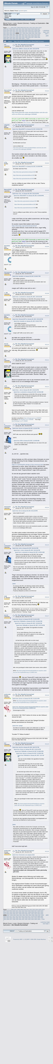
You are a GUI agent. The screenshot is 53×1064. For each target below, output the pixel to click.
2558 (23, 33)
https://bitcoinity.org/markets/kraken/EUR (24, 226)
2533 (20, 30)
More (32, 19)
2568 (17, 34)
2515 (40, 27)
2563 (39, 33)
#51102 (47, 91)
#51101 (47, 45)
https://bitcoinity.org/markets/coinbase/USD (24, 172)
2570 (23, 34)
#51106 (47, 246)
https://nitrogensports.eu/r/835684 (32, 418)
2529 (7, 30)
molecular (7, 694)
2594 (23, 37)
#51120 (47, 851)
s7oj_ (6, 162)
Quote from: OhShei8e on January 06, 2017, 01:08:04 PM (28, 621)
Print (47, 35)
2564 (4, 34)
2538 (35, 30)
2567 (14, 34)
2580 (17, 36)
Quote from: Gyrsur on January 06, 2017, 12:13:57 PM (26, 428)
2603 (14, 38)
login (20, 10)
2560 (30, 33)
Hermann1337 (8, 272)
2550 (35, 31)
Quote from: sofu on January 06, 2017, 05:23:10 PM (25, 548)
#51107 (47, 273)
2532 (17, 30)
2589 (7, 37)
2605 (20, 38)
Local (14, 23)
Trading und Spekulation (37, 23)
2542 (10, 31)
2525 (32, 29)
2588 (4, 37)
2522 (23, 29)
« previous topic (46, 31)
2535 (26, 30)
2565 (7, 34)
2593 (20, 37)
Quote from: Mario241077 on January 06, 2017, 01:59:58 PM (27, 166)
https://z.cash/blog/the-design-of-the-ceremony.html (27, 464)
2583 (26, 36)
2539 (38, 30)
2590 (10, 37)
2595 (26, 37)
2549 (32, 31)
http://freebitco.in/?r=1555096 (25, 419)
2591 (14, 37)
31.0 (10, 16)
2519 (14, 29)
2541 (7, 31)
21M (5, 596)
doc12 (6, 344)
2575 (38, 34)
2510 (24, 27)
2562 (36, 33)
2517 (7, 29)
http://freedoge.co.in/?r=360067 (20, 421)
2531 (14, 30)
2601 (7, 38)
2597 (32, 37)
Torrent (6, 17)
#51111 (47, 360)
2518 (10, 29)
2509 (21, 27)
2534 (23, 30)
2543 (14, 31)
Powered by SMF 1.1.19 (19, 939)
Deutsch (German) (23, 23)
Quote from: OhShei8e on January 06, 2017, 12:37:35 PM (30, 625)
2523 (26, 29)
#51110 (47, 344)
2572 (29, 34)
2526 (35, 29)
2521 (20, 29)
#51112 (47, 386)
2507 (15, 27)
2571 (26, 34)
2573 (32, 34)
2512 (30, 27)
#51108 (47, 293)
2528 (4, 30)
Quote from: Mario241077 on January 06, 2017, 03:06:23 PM (27, 129)
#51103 (47, 125)
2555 (14, 33)
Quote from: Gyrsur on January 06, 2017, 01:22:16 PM (26, 619)
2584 (29, 36)
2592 (17, 37)
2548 (29, 31)
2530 (10, 30)
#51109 (47, 315)
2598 (35, 37)
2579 (14, 36)
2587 (38, 36)
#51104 (47, 163)
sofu (5, 386)
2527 (38, 29)
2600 (4, 38)
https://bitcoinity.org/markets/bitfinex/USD (23, 175)
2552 (4, 33)
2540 (4, 31)
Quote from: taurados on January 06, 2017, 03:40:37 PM (26, 276)
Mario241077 (8, 90)
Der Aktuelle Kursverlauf (20, 925)
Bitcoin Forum (7, 23)
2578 (10, 36)
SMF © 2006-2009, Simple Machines (36, 939)
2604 (17, 38)
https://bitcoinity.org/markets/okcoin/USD (23, 178)
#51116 (47, 597)
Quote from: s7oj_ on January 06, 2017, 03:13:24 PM (26, 193)
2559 (27, 33)
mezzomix (7, 506)
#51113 (47, 425)
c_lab (6, 292)
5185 (27, 38)
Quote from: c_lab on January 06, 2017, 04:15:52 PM (26, 390)
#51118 (47, 695)
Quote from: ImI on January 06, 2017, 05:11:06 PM (25, 510)
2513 (34, 27)
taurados (7, 246)
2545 (20, 31)
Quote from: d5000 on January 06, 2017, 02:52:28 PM (26, 48)
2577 (7, 36)
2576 (4, 36)
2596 (29, 37)
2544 (17, 31)
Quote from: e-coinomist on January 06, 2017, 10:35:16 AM (27, 296)
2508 (18, 27)
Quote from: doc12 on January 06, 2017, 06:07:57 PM (26, 747)
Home (8, 19)
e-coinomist (7, 425)
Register (27, 19)
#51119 (47, 744)
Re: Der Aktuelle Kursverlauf (24, 44)
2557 (20, 33)
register (25, 10)
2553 (7, 33)
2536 (29, 30)
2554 (10, 33)
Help (13, 19)
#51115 (47, 545)
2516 (4, 29)
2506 (12, 27)
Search (17, 19)
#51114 (47, 507)
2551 (38, 31)
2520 (17, 29)
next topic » (47, 32)
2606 (23, 38)
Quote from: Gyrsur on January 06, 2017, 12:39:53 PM (28, 623)
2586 (35, 36)
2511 (27, 27)
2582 (23, 36)
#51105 (47, 190)
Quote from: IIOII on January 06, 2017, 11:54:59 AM (26, 440)
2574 (35, 34)
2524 (29, 29)
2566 (10, 34)
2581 (20, 36)
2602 (10, 38)
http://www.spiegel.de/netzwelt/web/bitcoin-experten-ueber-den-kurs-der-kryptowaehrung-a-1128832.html (31, 707)
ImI (5, 44)
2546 (23, 31)
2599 (38, 37)
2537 (32, 30)
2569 (20, 34)
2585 (32, 36)
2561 (33, 33)
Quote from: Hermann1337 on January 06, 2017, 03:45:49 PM (28, 319)
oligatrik (7, 125)
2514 (37, 27)
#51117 (47, 616)
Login (22, 19)
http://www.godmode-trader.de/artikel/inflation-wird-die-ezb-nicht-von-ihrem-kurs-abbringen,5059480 (30, 113)
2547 (26, 31)
